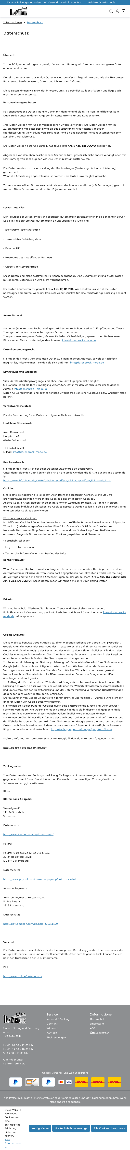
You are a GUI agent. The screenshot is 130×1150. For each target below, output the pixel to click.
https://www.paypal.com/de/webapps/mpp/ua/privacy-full (39, 879)
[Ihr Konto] (117, 11)
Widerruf (52, 1028)
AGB (92, 1028)
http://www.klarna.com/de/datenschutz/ (28, 834)
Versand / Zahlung (58, 1019)
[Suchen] (111, 11)
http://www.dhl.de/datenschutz (22, 976)
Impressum (97, 1023)
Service (52, 1014)
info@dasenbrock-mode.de (79, 340)
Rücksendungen (56, 1037)
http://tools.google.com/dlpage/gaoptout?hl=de (81, 729)
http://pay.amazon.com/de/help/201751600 (30, 923)
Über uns (52, 1023)
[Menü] (5, 11)
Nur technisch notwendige (71, 1128)
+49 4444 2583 (12, 1035)
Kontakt (52, 1032)
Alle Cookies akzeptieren (109, 1128)
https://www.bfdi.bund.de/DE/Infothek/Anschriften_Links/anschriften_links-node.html (57, 480)
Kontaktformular (13, 1063)
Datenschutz (98, 1019)
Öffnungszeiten (99, 1032)
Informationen (102, 1014)
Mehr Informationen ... (13, 1143)
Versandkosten (70, 1097)
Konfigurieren (40, 1128)
